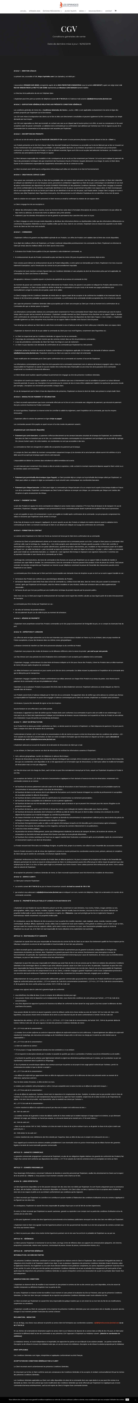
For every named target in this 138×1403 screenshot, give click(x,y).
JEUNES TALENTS (70, 11)
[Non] (135, 1400)
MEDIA (81, 11)
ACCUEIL (23, 11)
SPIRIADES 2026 (34, 11)
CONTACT (108, 11)
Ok (127, 1399)
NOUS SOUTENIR (94, 11)
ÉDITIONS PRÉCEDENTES (51, 11)
